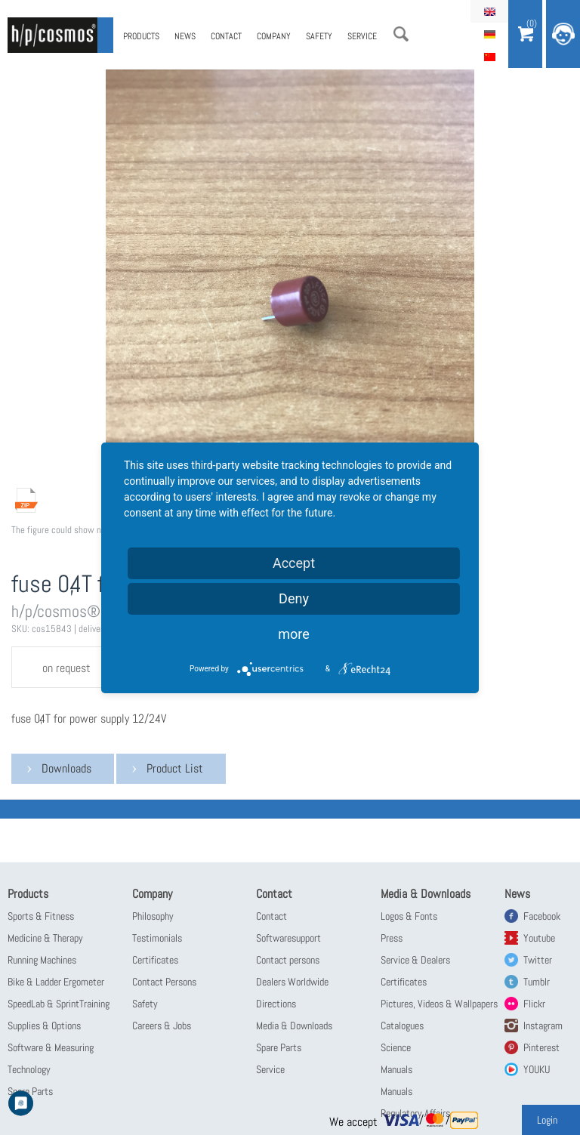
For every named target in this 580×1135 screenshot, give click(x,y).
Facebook (541, 916)
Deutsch (489, 34)
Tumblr (536, 981)
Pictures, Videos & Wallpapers (439, 1003)
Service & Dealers (415, 960)
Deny (294, 598)
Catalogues (402, 1025)
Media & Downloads (294, 1025)
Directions (276, 1003)
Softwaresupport (288, 938)
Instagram (543, 1025)
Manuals (396, 1069)
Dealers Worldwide (292, 981)
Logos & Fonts (409, 916)
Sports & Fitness (41, 916)
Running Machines (42, 960)
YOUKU (536, 1069)
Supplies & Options (44, 1025)
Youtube (539, 938)
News (185, 36)
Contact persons (287, 960)
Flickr (534, 1003)
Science (396, 1047)
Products (141, 36)
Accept (294, 563)
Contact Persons (164, 981)
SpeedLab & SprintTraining (59, 1003)
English (489, 11)
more (294, 634)
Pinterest (541, 1047)
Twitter (537, 960)
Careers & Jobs (161, 1025)
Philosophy (153, 916)
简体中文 (489, 56)
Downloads (66, 768)
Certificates (155, 960)
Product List (175, 768)
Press (392, 938)
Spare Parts (278, 1047)
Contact (226, 36)
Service (362, 36)
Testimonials (157, 938)
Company (274, 36)
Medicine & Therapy (45, 938)
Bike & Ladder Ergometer (56, 981)
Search (401, 34)
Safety (319, 36)
